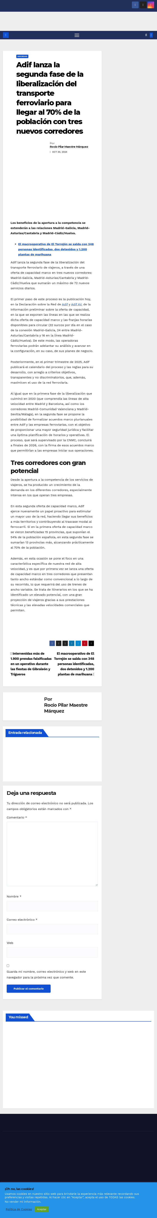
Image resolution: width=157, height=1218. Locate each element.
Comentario (17, 817)
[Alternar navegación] (77, 35)
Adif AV (76, 304)
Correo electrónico (22, 920)
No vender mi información (22, 1201)
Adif (65, 304)
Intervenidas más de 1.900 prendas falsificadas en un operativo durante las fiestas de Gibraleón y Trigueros (31, 664)
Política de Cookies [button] (19, 1209)
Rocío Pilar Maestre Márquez (69, 147)
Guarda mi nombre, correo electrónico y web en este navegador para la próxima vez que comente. (46, 974)
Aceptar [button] (41, 1209)
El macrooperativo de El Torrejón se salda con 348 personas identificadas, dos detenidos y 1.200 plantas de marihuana (56, 249)
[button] (146, 35)
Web (10, 943)
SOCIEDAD (22, 56)
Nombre (14, 897)
